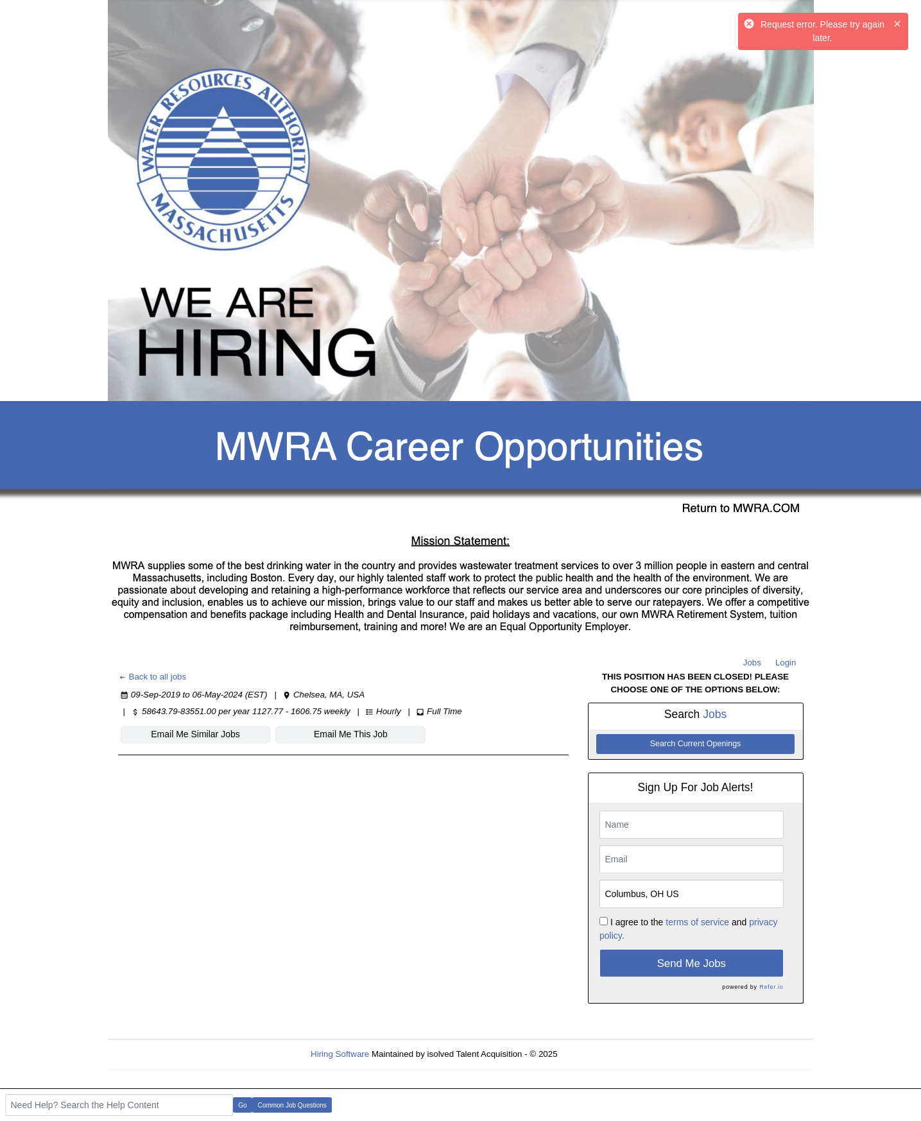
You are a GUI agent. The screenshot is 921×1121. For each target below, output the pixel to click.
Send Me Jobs (691, 963)
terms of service (697, 922)
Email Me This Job (351, 734)
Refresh (595, 1054)
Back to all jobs (152, 676)
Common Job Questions (292, 1105)
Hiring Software (340, 1054)
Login (785, 662)
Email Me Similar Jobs (195, 734)
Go (242, 1105)
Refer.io (771, 987)
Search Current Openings (695, 743)
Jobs (752, 662)
